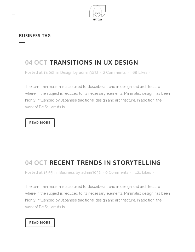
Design (66, 72)
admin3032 (88, 72)
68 (140, 72)
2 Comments (114, 72)
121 (143, 172)
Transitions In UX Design (93, 62)
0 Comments (116, 172)
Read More (40, 123)
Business (67, 172)
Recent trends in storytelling (105, 162)
